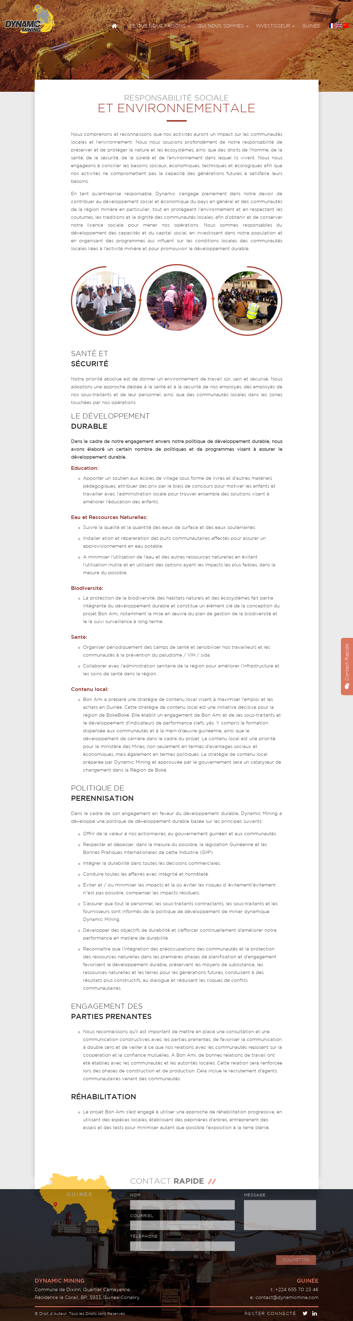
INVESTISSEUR (275, 26)
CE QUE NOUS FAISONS (159, 26)
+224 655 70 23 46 (297, 1290)
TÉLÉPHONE (141, 1236)
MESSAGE (252, 1195)
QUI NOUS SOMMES (223, 26)
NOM (132, 1195)
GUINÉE (311, 26)
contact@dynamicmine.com (287, 1298)
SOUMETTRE (293, 1260)
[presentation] (278, 1242)
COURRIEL (139, 1216)
